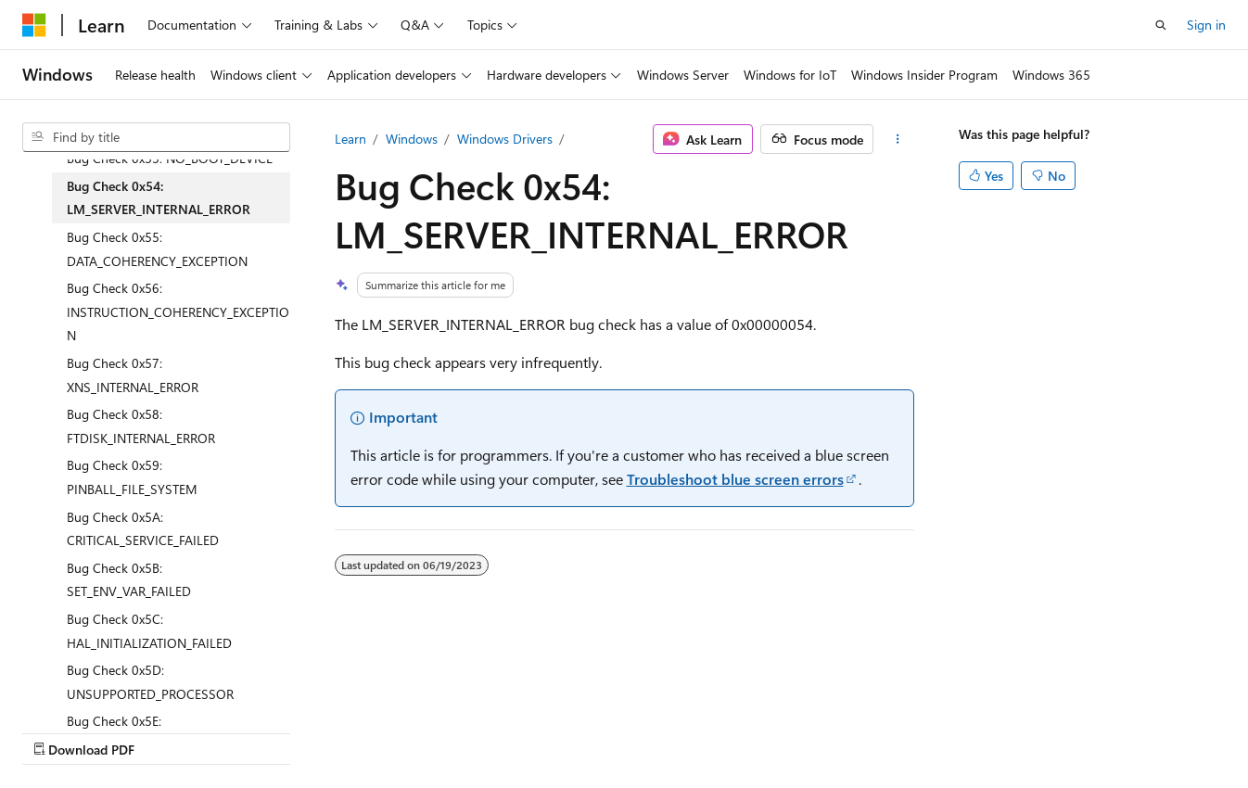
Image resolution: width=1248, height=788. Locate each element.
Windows (412, 138)
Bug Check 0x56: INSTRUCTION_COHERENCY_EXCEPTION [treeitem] (178, 311)
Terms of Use (497, 731)
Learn (350, 138)
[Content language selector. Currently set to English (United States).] (107, 687)
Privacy (405, 731)
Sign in (1206, 24)
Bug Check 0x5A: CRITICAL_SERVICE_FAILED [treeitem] (143, 529)
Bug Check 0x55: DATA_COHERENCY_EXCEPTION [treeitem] (157, 249)
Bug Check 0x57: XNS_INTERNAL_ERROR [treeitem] (132, 375)
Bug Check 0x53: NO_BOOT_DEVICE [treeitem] (170, 158)
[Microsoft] (34, 25)
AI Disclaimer (59, 731)
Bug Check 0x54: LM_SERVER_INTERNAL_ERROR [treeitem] (158, 198)
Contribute (332, 731)
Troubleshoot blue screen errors (735, 479)
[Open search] (1160, 25)
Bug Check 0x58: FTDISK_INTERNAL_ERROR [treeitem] (141, 426)
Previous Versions (168, 731)
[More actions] (897, 139)
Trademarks (588, 731)
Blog (252, 731)
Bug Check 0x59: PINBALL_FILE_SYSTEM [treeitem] (132, 477)
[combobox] (156, 137)
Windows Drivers (505, 138)
